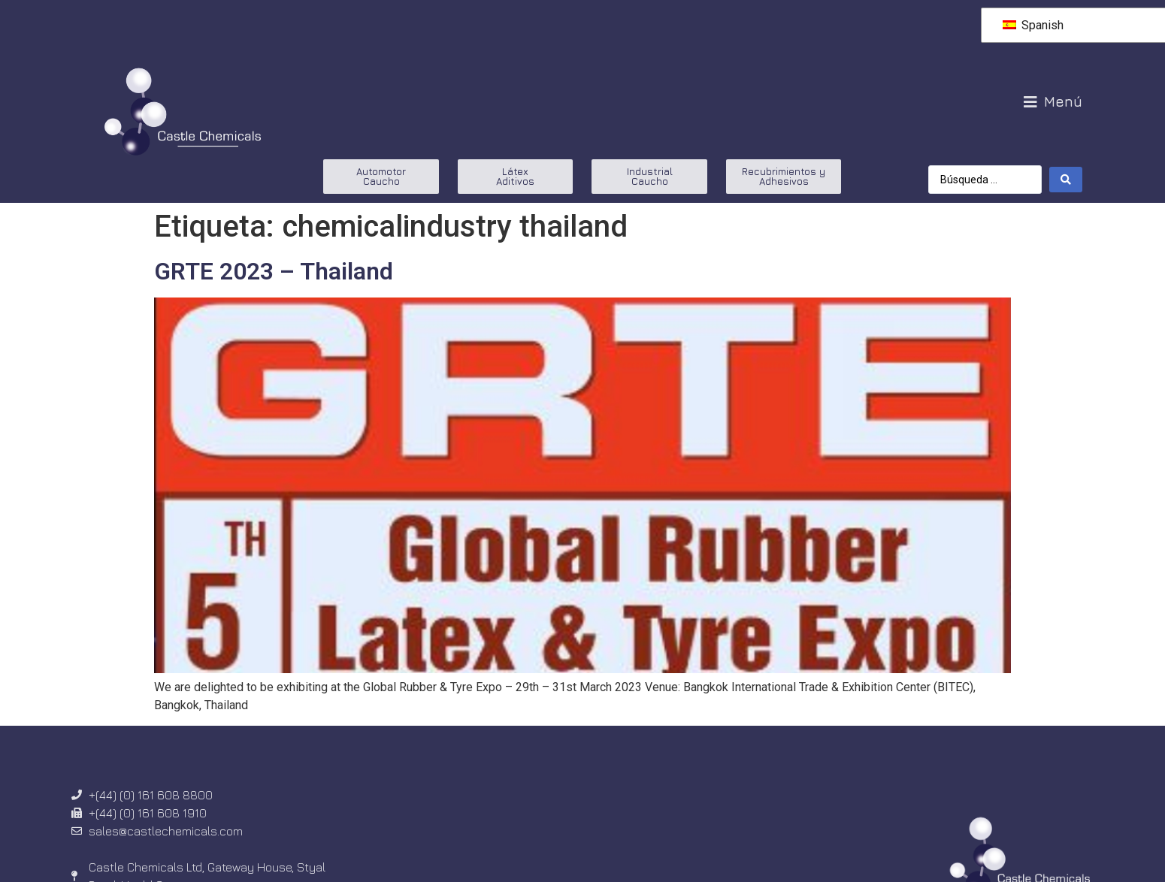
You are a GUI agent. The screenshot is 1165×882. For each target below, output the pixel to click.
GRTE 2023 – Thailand (273, 271)
